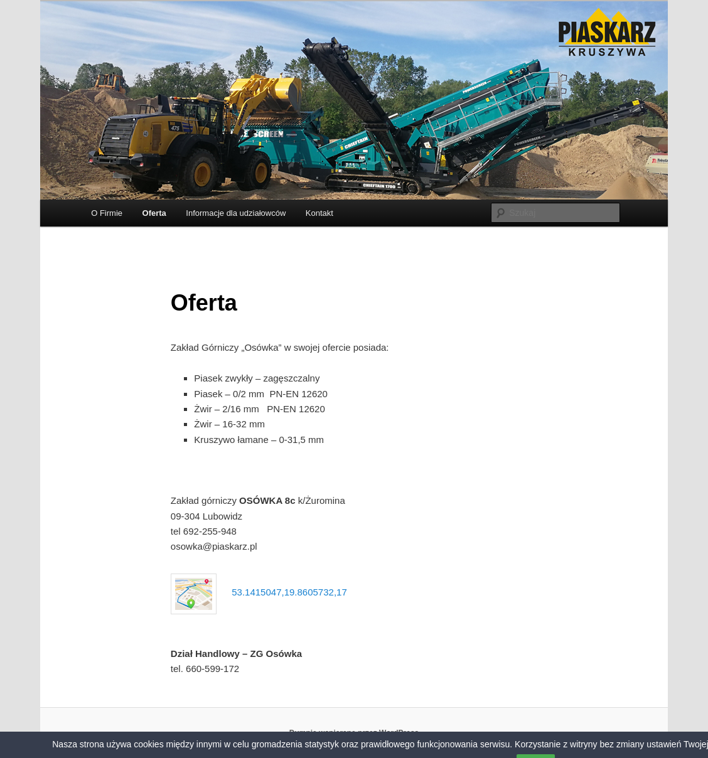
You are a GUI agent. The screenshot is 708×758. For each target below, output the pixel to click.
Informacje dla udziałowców (236, 213)
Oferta (154, 213)
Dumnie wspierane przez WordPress (354, 733)
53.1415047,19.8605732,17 (289, 592)
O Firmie (106, 213)
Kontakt (319, 213)
